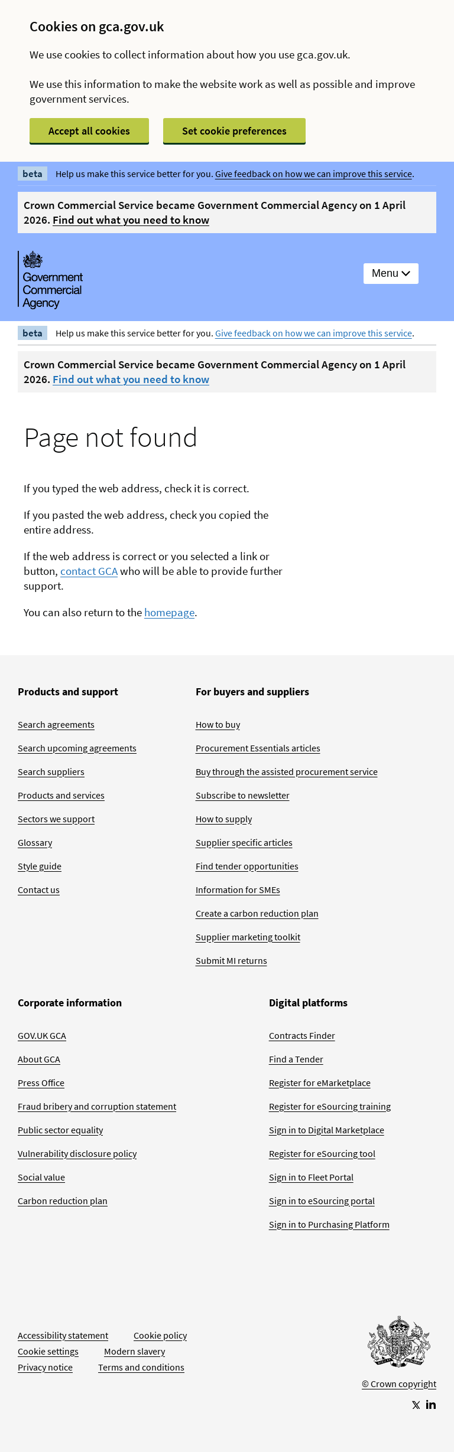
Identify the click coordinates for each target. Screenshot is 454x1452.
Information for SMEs (238, 889)
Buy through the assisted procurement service (287, 771)
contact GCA (89, 571)
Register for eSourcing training (330, 1106)
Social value (41, 1177)
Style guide (39, 866)
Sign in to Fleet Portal (311, 1177)
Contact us (39, 889)
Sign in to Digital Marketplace (326, 1130)
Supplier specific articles (244, 842)
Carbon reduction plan (63, 1200)
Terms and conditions (141, 1367)
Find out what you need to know (131, 219)
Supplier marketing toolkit (248, 937)
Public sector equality (60, 1130)
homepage (169, 612)
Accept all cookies (89, 131)
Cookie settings (48, 1351)
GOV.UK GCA (42, 1035)
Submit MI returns (231, 960)
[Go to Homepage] (399, 1345)
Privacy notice (45, 1367)
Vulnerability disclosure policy (77, 1153)
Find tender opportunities (247, 866)
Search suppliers (51, 771)
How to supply (224, 819)
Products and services (61, 795)
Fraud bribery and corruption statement (97, 1106)
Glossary (35, 842)
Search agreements (56, 724)
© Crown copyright (399, 1383)
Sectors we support (56, 819)
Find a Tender (296, 1059)
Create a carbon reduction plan (257, 913)
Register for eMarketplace (320, 1082)
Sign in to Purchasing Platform (329, 1224)
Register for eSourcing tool (322, 1153)
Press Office (41, 1082)
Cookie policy (160, 1335)
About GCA (39, 1059)
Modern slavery (134, 1351)
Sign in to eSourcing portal (322, 1200)
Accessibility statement (63, 1335)
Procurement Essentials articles (258, 748)
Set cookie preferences (234, 131)
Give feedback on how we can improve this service (313, 173)
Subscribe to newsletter (243, 795)
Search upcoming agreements (77, 748)
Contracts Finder (302, 1035)
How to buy (218, 724)
